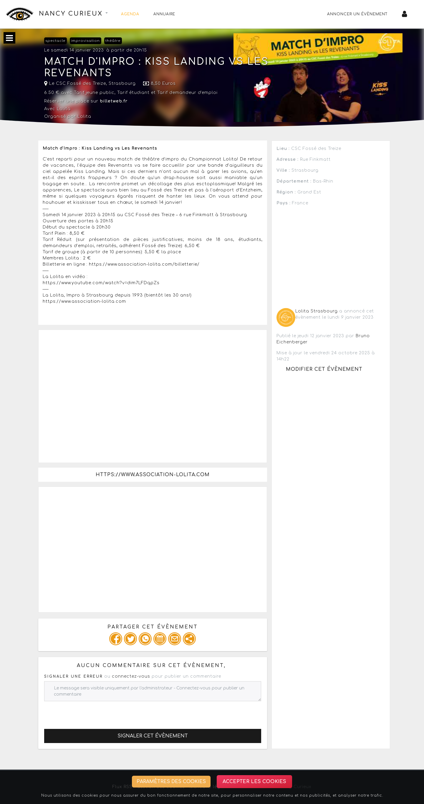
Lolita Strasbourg (316, 311)
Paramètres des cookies (171, 781)
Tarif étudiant (133, 92)
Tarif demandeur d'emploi (187, 92)
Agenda (130, 14)
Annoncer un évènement (357, 14)
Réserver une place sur (85, 101)
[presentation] (89, 712)
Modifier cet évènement (324, 369)
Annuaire (164, 14)
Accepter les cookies (254, 781)
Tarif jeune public (94, 92)
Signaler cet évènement (152, 736)
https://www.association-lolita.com (153, 474)
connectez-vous (131, 676)
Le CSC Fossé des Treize (75, 83)
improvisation (85, 41)
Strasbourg (122, 83)
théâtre (112, 41)
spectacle (55, 41)
